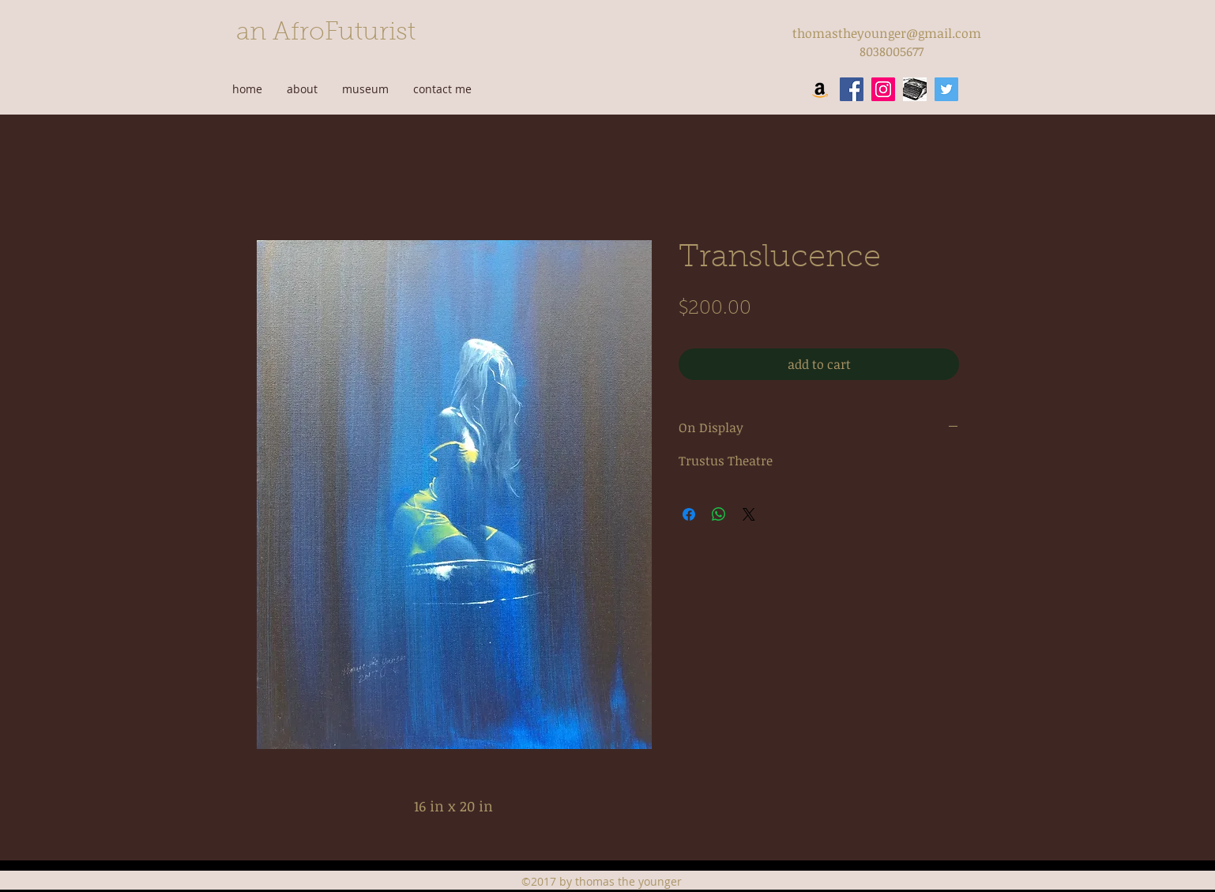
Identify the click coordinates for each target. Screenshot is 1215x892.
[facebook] (851, 89)
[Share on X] (748, 514)
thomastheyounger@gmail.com (886, 33)
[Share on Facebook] (688, 514)
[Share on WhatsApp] (718, 514)
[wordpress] (915, 89)
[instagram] (883, 89)
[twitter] (946, 89)
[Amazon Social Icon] (820, 89)
